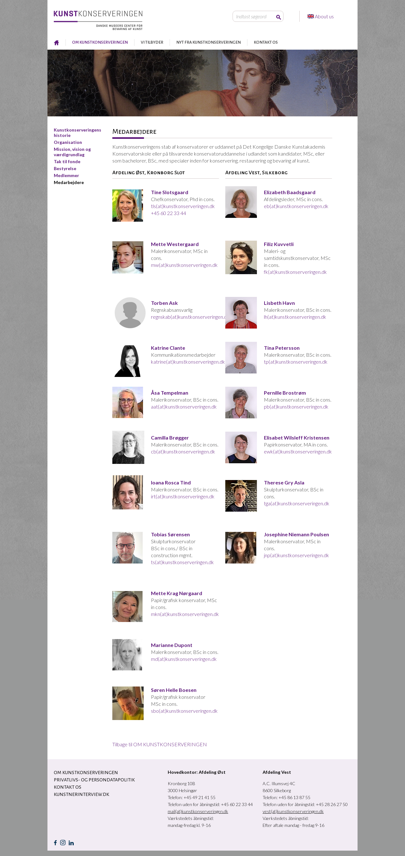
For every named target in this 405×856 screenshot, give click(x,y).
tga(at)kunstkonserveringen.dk (296, 503)
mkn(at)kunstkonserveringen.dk (185, 614)
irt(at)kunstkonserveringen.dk (183, 496)
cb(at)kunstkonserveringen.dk (183, 451)
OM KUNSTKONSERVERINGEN (100, 42)
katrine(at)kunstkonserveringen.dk (188, 362)
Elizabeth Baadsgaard (289, 192)
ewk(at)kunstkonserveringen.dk (298, 451)
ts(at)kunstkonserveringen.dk (182, 562)
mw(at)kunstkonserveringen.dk (184, 265)
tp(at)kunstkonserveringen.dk (295, 362)
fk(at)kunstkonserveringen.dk (295, 272)
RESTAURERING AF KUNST (56, 42)
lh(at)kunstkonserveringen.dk (295, 317)
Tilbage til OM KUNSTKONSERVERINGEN (159, 744)
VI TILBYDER (152, 42)
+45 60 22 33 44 (168, 213)
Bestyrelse (65, 168)
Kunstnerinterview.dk (81, 794)
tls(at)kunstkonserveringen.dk (183, 206)
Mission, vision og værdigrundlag (72, 151)
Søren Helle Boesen (173, 690)
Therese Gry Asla (284, 482)
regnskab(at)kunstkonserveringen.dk (190, 317)
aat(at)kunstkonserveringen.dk (184, 406)
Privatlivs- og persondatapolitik (94, 779)
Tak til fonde (67, 161)
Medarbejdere (69, 182)
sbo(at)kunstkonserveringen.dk (184, 711)
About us (325, 16)
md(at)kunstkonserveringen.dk (184, 659)
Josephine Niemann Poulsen (296, 534)
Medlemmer (66, 175)
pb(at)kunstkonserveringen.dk (296, 406)
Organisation (68, 142)
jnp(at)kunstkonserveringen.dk (296, 555)
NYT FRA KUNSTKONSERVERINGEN (208, 42)
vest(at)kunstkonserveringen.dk (293, 811)
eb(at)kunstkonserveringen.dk (296, 206)
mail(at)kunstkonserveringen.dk (198, 811)
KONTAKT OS (266, 42)
